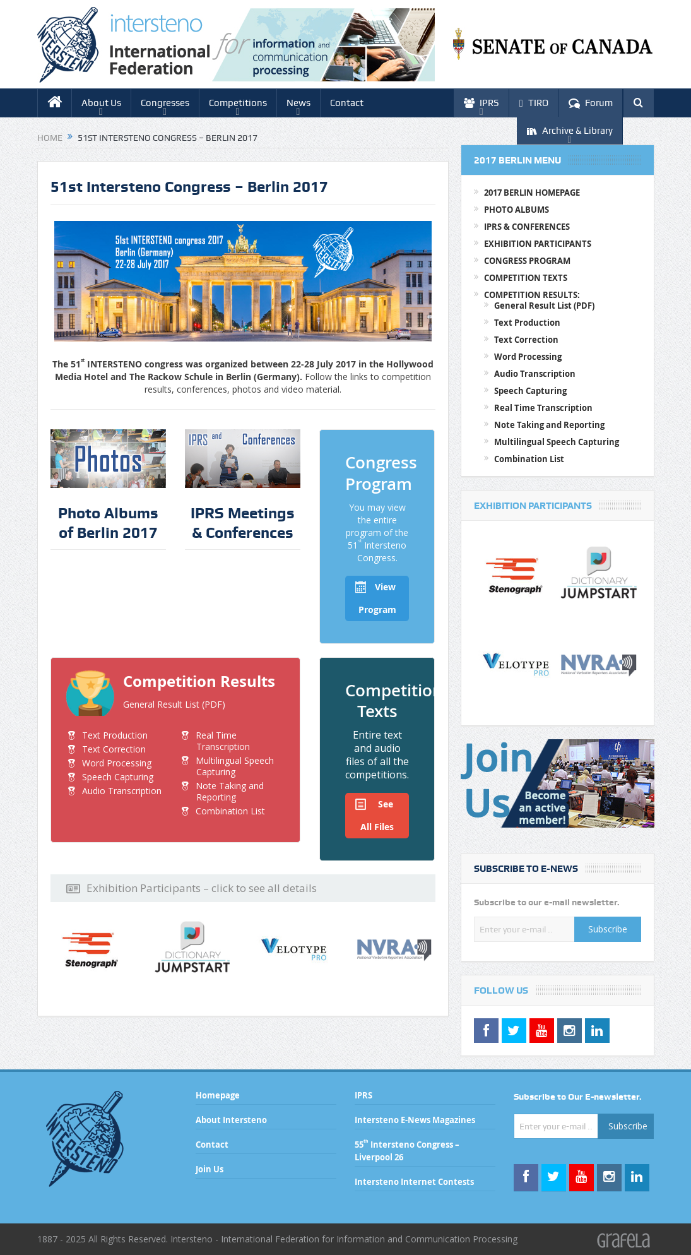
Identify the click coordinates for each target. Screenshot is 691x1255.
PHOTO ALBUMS (516, 209)
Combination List (230, 811)
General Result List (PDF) (174, 704)
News (298, 103)
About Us (101, 103)
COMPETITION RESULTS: (532, 294)
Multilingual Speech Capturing (235, 766)
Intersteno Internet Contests (414, 1181)
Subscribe (607, 929)
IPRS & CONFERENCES (527, 226)
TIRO (533, 103)
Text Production (115, 735)
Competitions (238, 103)
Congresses (165, 103)
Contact (346, 103)
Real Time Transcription (223, 740)
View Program (375, 596)
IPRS (481, 103)
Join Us (209, 1169)
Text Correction (114, 749)
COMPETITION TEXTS (525, 277)
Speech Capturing (117, 777)
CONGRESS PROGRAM (527, 260)
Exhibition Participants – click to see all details (191, 888)
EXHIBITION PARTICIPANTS (537, 243)
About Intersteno (231, 1120)
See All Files (374, 813)
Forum (591, 103)
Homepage (218, 1095)
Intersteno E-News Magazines (415, 1120)
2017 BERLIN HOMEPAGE (532, 192)
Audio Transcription (122, 791)
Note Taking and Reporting (230, 791)
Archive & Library (570, 131)
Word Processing (116, 763)
